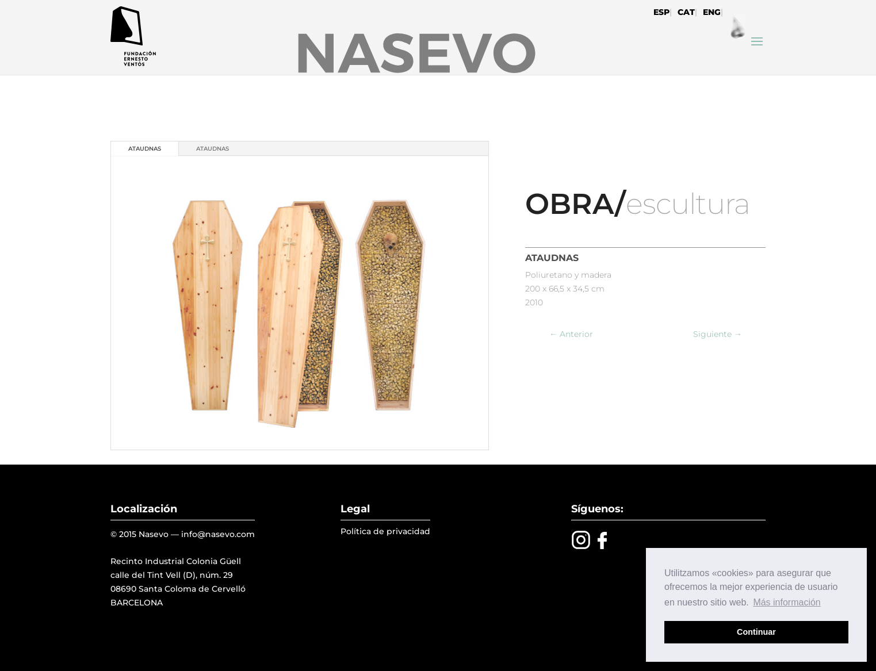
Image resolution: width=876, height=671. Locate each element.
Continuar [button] (756, 632)
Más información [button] (786, 602)
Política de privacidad (385, 531)
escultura (688, 203)
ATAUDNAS (144, 148)
